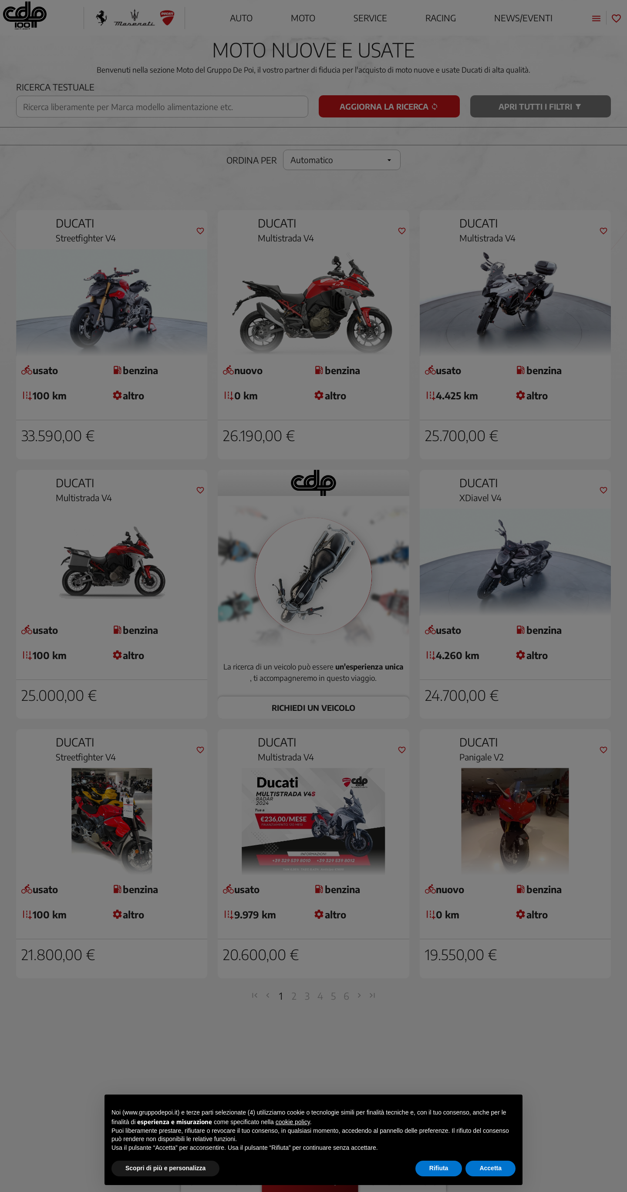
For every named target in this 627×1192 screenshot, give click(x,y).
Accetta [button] (490, 1168)
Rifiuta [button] (438, 1168)
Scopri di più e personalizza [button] (165, 1168)
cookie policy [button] (293, 1121)
